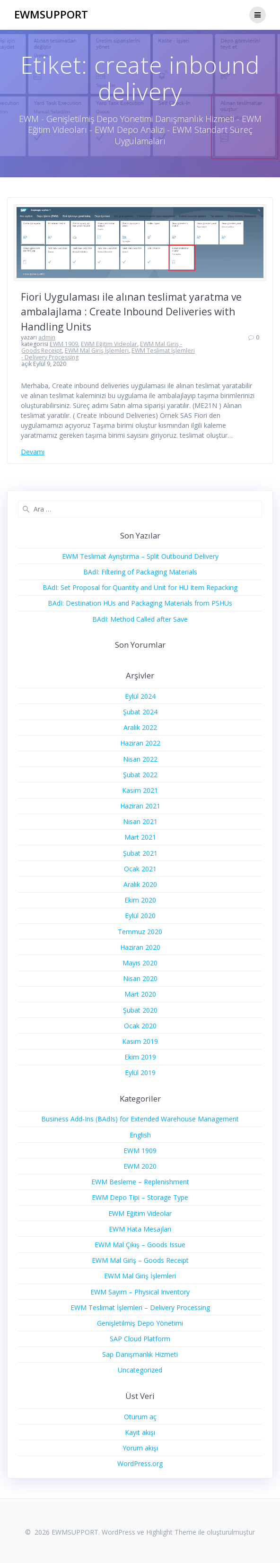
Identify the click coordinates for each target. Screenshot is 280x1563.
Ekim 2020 (140, 899)
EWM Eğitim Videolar (109, 344)
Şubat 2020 (140, 1010)
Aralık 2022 (140, 727)
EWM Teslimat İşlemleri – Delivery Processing (140, 1307)
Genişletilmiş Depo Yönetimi (140, 1323)
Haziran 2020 (140, 947)
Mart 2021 (140, 837)
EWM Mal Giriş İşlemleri (97, 351)
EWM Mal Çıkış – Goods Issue (140, 1244)
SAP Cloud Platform (140, 1338)
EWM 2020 (140, 1166)
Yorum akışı (140, 1447)
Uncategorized (140, 1369)
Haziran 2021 (140, 805)
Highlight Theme (171, 1532)
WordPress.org (140, 1463)
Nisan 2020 (140, 978)
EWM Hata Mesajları (140, 1228)
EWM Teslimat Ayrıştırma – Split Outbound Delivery (140, 556)
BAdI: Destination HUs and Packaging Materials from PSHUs (140, 603)
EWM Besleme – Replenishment (140, 1181)
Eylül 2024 (140, 696)
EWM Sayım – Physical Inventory (140, 1291)
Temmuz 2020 (140, 931)
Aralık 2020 (140, 884)
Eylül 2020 (140, 915)
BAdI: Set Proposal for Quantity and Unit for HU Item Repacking (140, 587)
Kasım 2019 (140, 1041)
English (140, 1134)
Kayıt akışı (140, 1432)
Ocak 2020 (140, 1025)
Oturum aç (140, 1416)
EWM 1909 (64, 344)
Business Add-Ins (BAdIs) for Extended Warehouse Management (140, 1118)
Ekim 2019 (140, 1056)
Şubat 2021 (140, 853)
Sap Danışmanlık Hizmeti (140, 1354)
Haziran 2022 (140, 742)
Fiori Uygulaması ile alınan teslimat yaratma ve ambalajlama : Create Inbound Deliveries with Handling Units (131, 311)
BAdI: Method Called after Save (140, 619)
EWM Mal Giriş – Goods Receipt (140, 1260)
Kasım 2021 (140, 790)
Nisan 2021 (140, 821)
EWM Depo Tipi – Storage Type (140, 1197)
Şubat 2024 (140, 711)
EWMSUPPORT (51, 14)
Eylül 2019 (140, 1072)
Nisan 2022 (140, 759)
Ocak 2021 (140, 868)
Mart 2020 (140, 994)
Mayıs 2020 (140, 962)
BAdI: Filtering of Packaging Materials (140, 571)
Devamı (32, 451)
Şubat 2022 (140, 774)
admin (46, 337)
